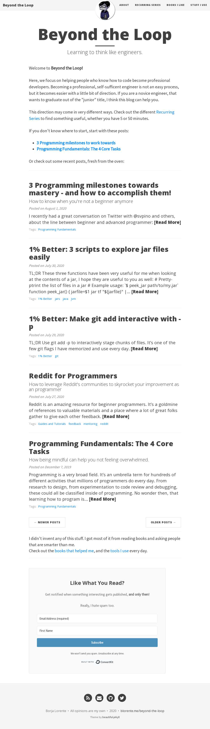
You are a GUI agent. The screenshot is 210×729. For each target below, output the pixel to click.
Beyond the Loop (18, 8)
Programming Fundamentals (57, 229)
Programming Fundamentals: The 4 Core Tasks (79, 149)
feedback (75, 424)
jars (57, 299)
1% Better (45, 299)
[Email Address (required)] (97, 618)
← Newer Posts (47, 522)
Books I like (176, 8)
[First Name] (97, 630)
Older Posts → (163, 522)
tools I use (119, 550)
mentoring (90, 424)
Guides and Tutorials (52, 424)
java (65, 299)
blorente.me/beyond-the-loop (142, 711)
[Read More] (167, 222)
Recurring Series (148, 8)
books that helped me (74, 550)
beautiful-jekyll (111, 717)
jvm (73, 299)
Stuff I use (198, 8)
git (56, 356)
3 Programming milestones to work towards (76, 143)
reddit (104, 424)
